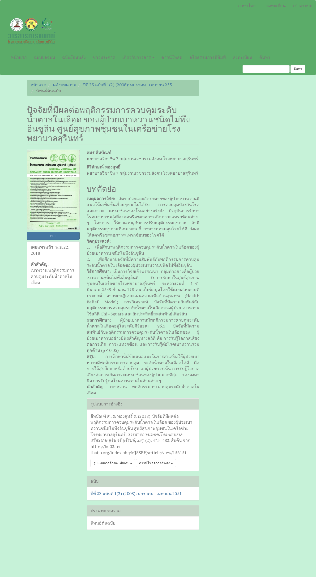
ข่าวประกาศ (104, 57)
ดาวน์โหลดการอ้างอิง (156, 463)
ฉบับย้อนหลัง (74, 57)
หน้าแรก (19, 57)
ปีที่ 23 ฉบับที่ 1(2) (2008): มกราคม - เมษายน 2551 (128, 84)
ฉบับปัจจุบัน (44, 57)
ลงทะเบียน (276, 5)
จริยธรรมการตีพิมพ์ (207, 57)
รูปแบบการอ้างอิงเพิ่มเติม (113, 463)
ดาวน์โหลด (171, 57)
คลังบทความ (64, 84)
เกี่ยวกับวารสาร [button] (138, 57)
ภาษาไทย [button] (248, 5)
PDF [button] (53, 235)
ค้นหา (264, 57)
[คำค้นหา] (266, 69)
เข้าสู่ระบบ (302, 5)
